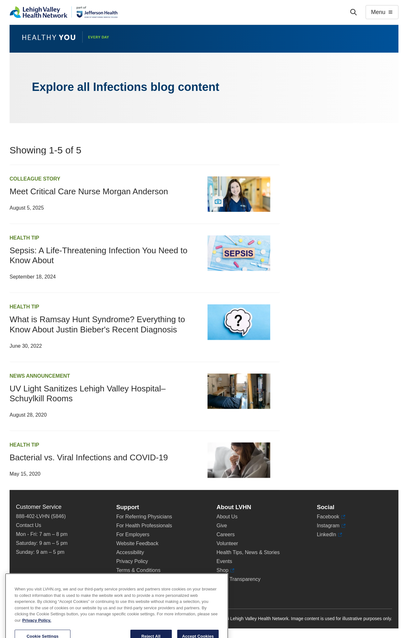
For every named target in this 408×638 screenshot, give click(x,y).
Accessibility (130, 552)
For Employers (132, 534)
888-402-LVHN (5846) (41, 516)
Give (221, 525)
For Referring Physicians (144, 516)
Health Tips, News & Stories (248, 552)
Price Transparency (238, 579)
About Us (226, 516)
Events (224, 561)
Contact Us (28, 525)
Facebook (331, 517)
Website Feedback (137, 543)
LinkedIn (329, 534)
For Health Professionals (144, 525)
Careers (225, 534)
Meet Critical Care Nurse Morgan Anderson (89, 191)
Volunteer (227, 543)
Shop (225, 570)
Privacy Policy (132, 561)
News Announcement (40, 376)
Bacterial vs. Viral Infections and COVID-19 (89, 457)
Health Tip (24, 238)
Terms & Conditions (138, 570)
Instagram (331, 526)
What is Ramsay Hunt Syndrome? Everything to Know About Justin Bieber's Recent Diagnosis (97, 324)
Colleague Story (35, 179)
